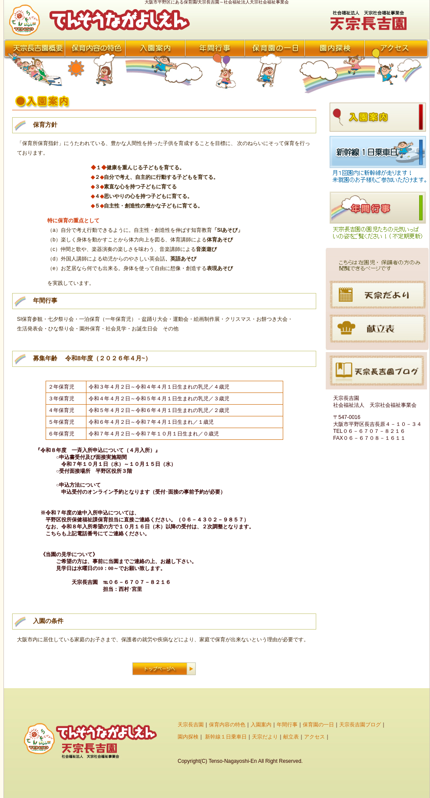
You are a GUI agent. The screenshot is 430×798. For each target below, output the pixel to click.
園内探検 (188, 737)
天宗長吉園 (191, 725)
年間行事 (287, 725)
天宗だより (265, 737)
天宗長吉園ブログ (360, 725)
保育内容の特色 (227, 725)
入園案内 (261, 725)
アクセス (314, 737)
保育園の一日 (318, 725)
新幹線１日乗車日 (226, 737)
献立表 (291, 737)
